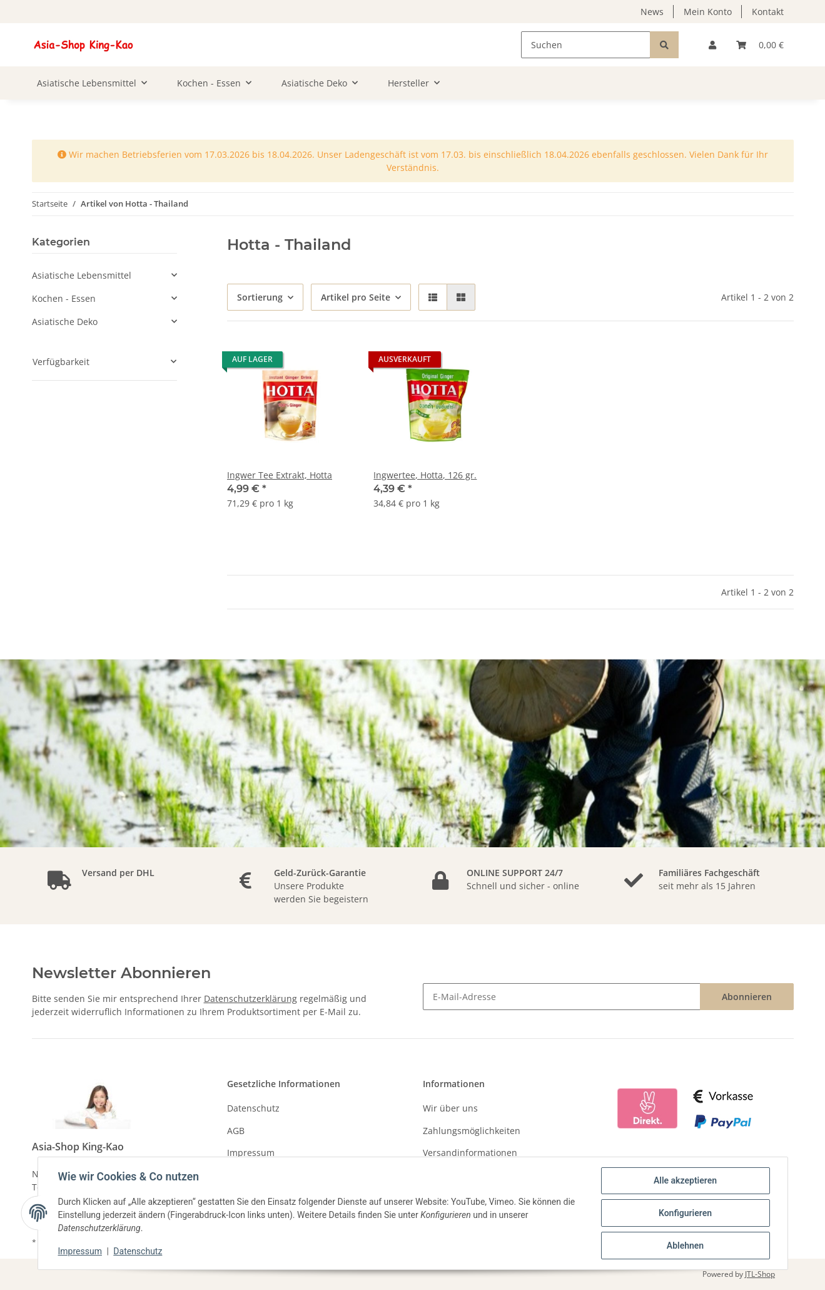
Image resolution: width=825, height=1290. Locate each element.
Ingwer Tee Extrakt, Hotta (279, 475)
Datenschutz (253, 1108)
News (652, 12)
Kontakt (768, 12)
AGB (236, 1131)
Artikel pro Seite (355, 297)
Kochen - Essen (64, 298)
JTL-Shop (760, 1274)
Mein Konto (708, 12)
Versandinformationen (470, 1152)
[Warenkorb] (760, 44)
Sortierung (260, 297)
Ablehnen (685, 1246)
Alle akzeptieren (685, 1180)
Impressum (251, 1152)
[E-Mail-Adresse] (562, 996)
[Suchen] (585, 44)
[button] (712, 44)
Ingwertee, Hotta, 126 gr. (425, 475)
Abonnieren (747, 997)
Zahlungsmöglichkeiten (471, 1131)
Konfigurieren (685, 1213)
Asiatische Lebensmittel (81, 275)
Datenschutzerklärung (250, 998)
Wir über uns (450, 1108)
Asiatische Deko (65, 322)
